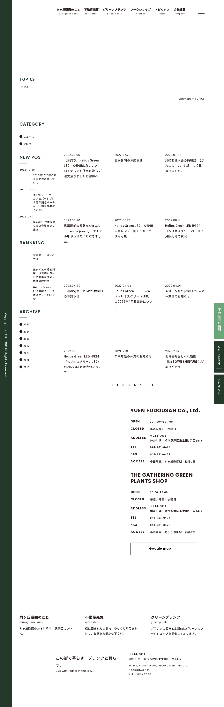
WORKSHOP (219, 355)
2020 (26, 360)
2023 (26, 338)
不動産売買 (91, 11)
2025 (26, 324)
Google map (164, 558)
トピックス (162, 11)
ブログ (27, 144)
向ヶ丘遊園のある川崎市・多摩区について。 (46, 613)
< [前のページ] (112, 393)
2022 (26, 346)
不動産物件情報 (219, 319)
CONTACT (219, 387)
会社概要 (179, 11)
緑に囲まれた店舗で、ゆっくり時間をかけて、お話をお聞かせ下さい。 (112, 613)
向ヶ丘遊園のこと (68, 11)
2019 (26, 367)
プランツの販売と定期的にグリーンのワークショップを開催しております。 (178, 613)
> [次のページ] (153, 393)
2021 (26, 353)
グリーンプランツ (114, 11)
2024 (26, 331)
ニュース (28, 136)
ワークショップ (140, 11)
